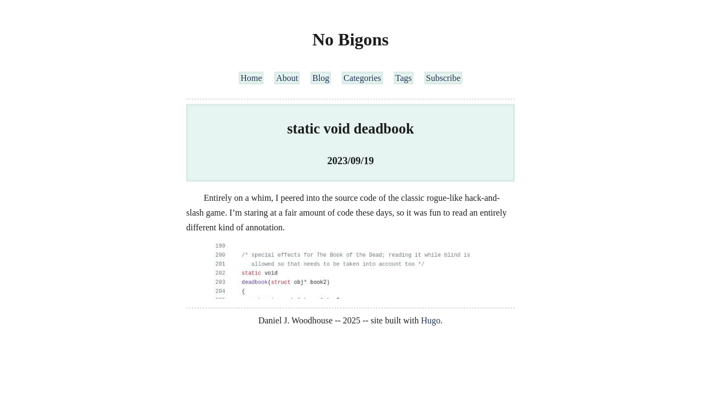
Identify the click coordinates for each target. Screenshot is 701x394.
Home (251, 78)
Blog (320, 78)
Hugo (431, 320)
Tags (403, 78)
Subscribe (443, 78)
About (287, 78)
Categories (362, 78)
